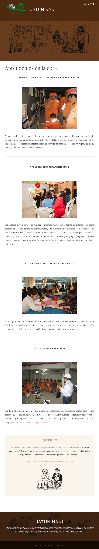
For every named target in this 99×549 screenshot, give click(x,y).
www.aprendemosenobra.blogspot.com (28, 422)
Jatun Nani (43, 9)
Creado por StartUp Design (49, 545)
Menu (90, 4)
